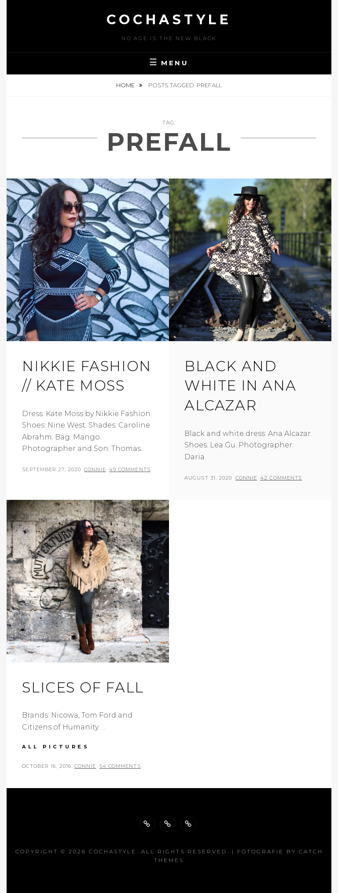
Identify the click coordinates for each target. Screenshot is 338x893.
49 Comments (130, 469)
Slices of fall (82, 687)
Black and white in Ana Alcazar (240, 385)
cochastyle (169, 19)
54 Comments (120, 766)
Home (126, 85)
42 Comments (281, 478)
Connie (95, 469)
